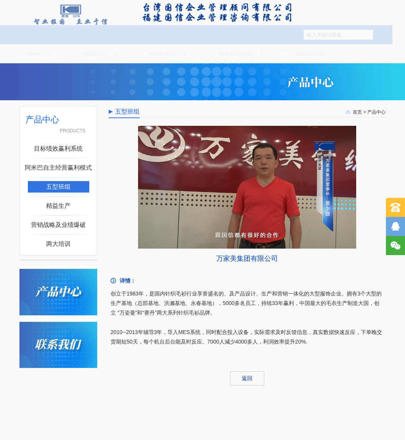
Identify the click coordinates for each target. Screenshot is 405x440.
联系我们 (297, 54)
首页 (27, 54)
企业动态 (223, 54)
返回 (247, 378)
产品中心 (150, 54)
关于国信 (82, 54)
